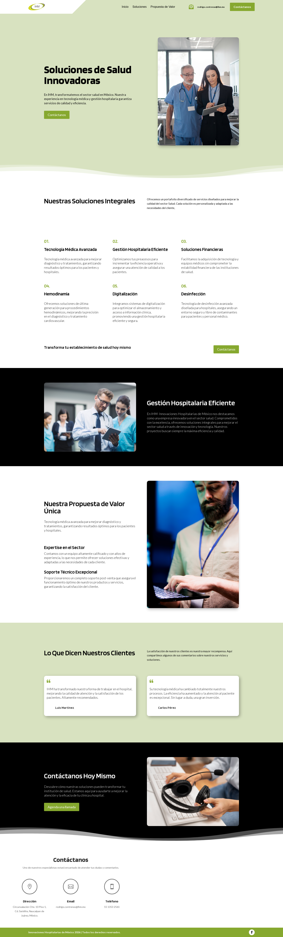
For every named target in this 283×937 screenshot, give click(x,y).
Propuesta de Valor (163, 6)
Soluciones (139, 6)
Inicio (125, 6)
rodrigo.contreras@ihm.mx (211, 7)
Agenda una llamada (62, 807)
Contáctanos (242, 6)
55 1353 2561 (112, 906)
